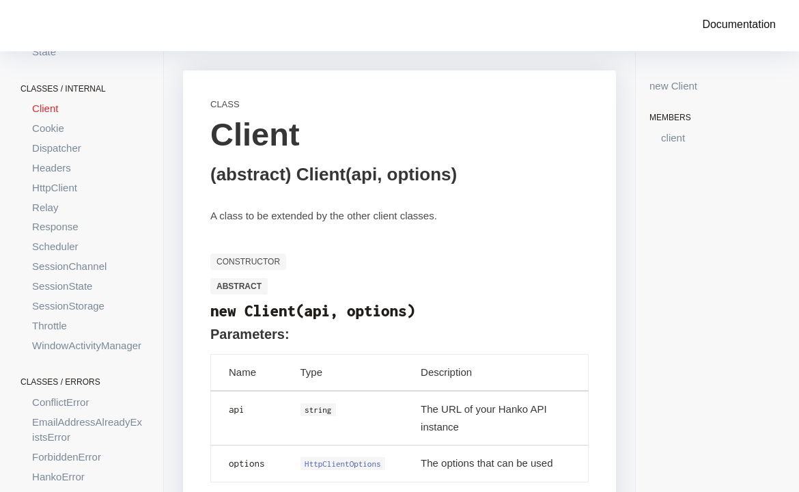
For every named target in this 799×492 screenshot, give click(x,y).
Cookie (48, 128)
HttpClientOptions (342, 463)
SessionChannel (69, 266)
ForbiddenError (66, 457)
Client (45, 108)
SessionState (62, 286)
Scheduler (55, 246)
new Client (673, 86)
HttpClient (54, 187)
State (44, 51)
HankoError (58, 476)
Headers (51, 168)
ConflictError (60, 402)
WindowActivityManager (86, 345)
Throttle (49, 325)
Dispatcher (56, 148)
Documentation (739, 24)
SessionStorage (68, 306)
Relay (45, 207)
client (673, 138)
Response (55, 226)
